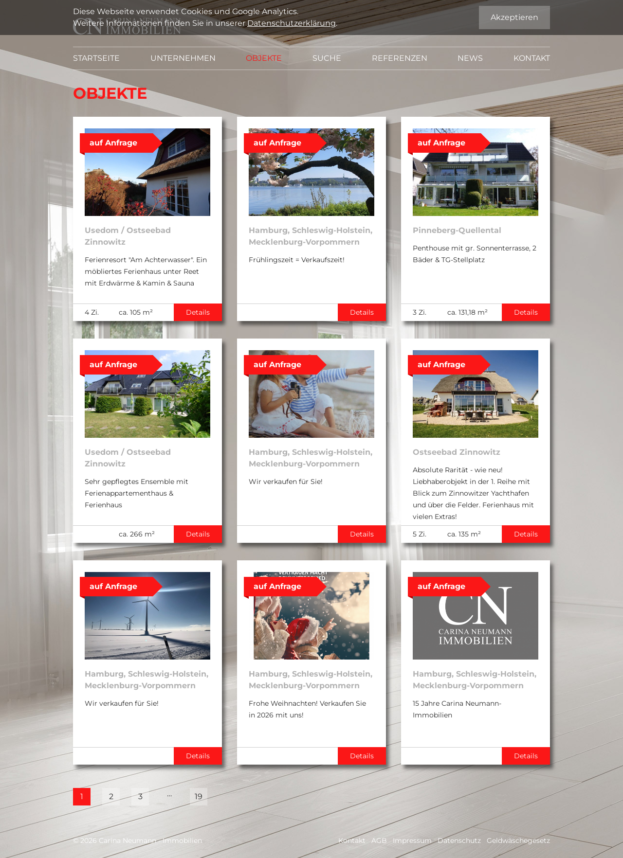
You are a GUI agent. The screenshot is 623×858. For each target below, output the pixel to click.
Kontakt (531, 58)
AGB (379, 840)
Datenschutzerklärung (291, 23)
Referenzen (399, 58)
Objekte (264, 58)
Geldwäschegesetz (518, 840)
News (470, 58)
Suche (326, 58)
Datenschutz (459, 840)
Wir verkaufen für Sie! (286, 481)
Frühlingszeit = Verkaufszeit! (297, 259)
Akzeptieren (514, 17)
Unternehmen (183, 58)
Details (198, 312)
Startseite (96, 58)
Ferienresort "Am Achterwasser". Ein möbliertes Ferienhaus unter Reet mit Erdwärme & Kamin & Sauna (146, 271)
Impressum (412, 840)
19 (198, 796)
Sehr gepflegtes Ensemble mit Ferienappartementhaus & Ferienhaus (136, 493)
